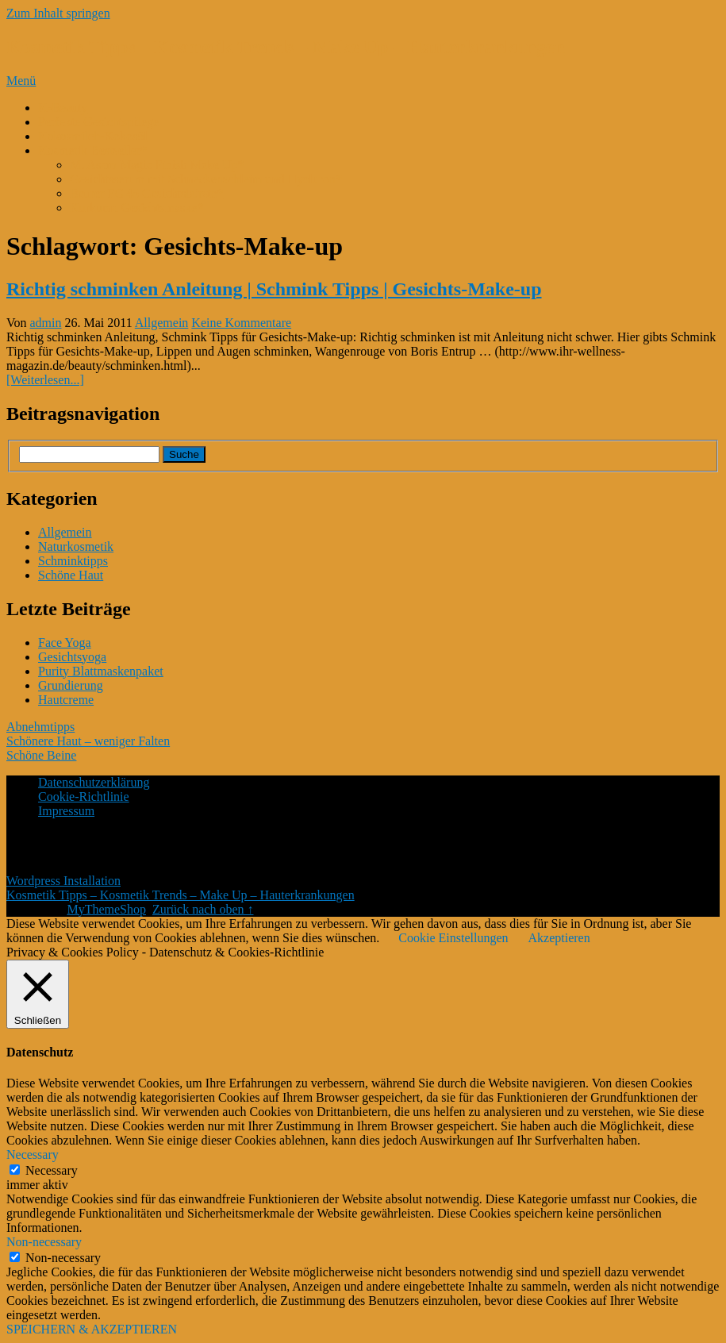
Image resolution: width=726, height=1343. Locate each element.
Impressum (66, 811)
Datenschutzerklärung (93, 782)
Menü (21, 80)
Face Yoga (64, 642)
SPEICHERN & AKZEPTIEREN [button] (91, 1329)
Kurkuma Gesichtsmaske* (136, 207)
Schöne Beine (41, 755)
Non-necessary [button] (44, 1242)
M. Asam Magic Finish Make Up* (157, 164)
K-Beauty (62, 107)
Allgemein (162, 322)
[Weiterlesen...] (45, 380)
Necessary (51, 1170)
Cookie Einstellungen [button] (453, 938)
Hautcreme (66, 699)
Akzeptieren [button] (559, 938)
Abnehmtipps (40, 726)
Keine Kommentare (241, 322)
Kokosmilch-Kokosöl (93, 136)
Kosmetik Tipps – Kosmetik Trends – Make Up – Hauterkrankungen (285, 47)
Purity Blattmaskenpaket (100, 671)
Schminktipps (73, 561)
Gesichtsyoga (72, 657)
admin (46, 322)
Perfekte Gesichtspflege (98, 122)
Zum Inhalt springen (58, 13)
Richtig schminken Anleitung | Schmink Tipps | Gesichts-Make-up (274, 289)
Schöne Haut (70, 575)
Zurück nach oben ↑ (203, 909)
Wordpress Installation (63, 880)
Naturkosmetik (75, 546)
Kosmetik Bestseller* (92, 150)
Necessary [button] (32, 1154)
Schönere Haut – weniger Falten (88, 741)
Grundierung (70, 685)
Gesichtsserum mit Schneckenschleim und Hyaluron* (206, 179)
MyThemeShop (106, 909)
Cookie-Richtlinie (83, 796)
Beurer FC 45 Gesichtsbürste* (146, 193)
